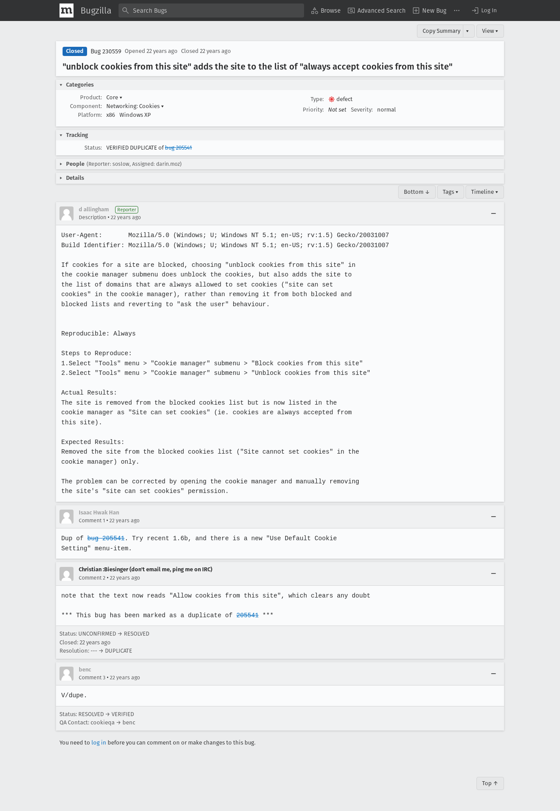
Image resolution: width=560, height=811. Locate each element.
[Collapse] (493, 213)
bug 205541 (178, 147)
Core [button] (114, 97)
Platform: (90, 115)
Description (92, 217)
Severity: (362, 109)
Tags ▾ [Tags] (450, 192)
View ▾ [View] (490, 31)
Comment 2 (92, 578)
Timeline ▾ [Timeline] (484, 192)
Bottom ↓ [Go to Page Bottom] (417, 192)
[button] (483, 10)
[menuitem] (326, 10)
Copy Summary (441, 31)
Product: (91, 97)
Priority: (313, 109)
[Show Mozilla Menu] (67, 10)
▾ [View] (467, 31)
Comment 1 (92, 520)
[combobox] (211, 10)
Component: (86, 106)
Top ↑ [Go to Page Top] (490, 783)
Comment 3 (92, 678)
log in (98, 742)
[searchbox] (211, 10)
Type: (317, 99)
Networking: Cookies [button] (135, 106)
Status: (93, 147)
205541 (245, 615)
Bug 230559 (106, 51)
